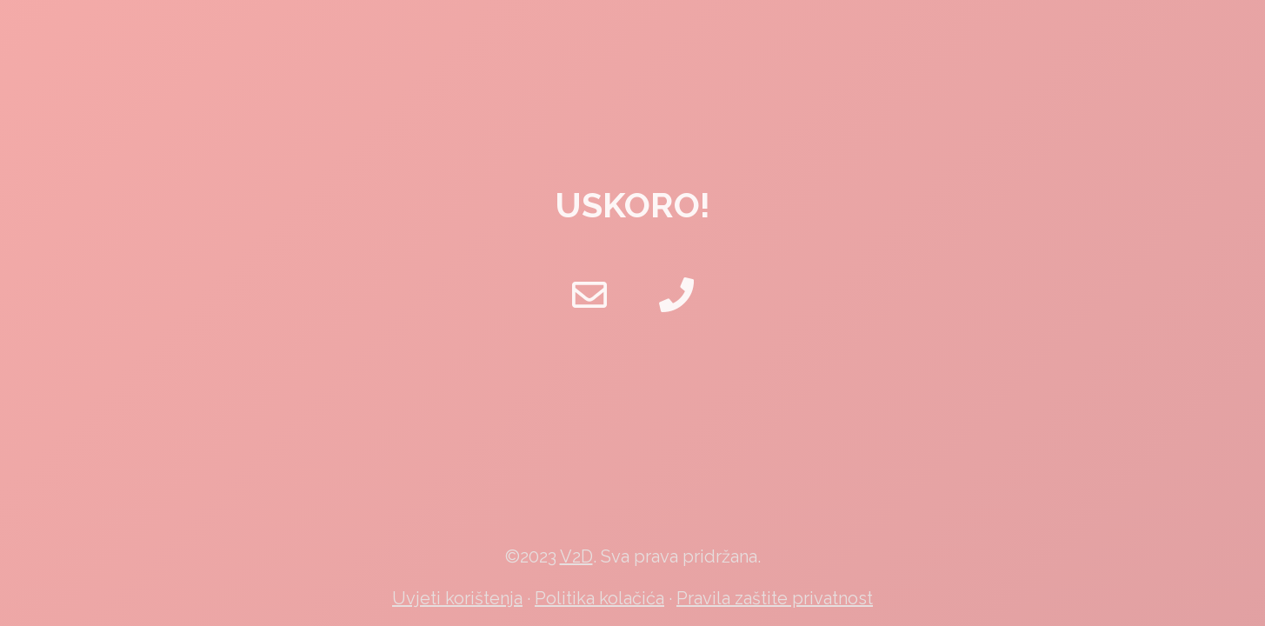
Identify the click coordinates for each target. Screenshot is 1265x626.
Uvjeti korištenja (457, 598)
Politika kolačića (599, 598)
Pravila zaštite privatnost (774, 598)
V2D (576, 556)
